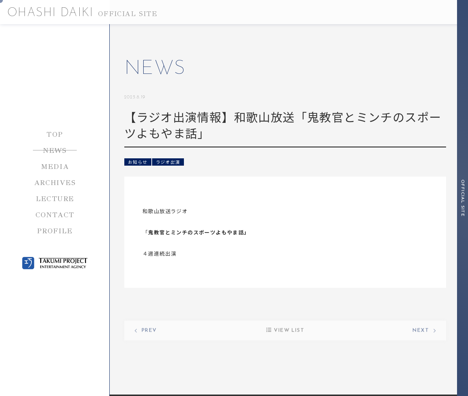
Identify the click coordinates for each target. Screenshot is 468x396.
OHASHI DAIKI (82, 13)
